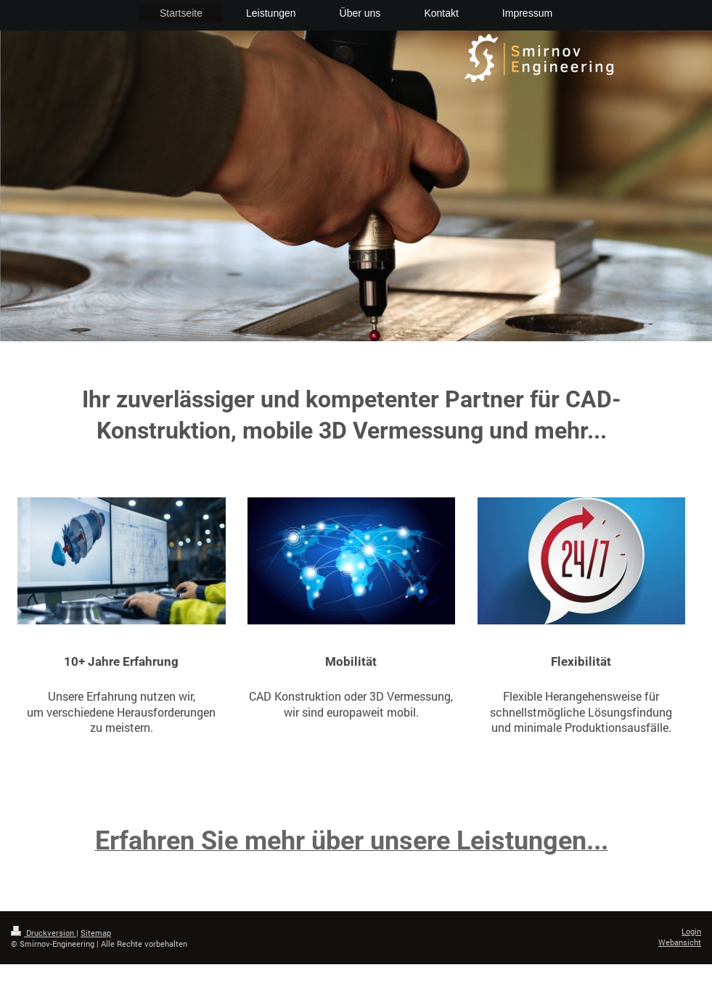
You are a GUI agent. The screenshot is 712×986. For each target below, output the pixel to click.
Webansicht (679, 942)
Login (691, 931)
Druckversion (43, 932)
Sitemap (96, 932)
